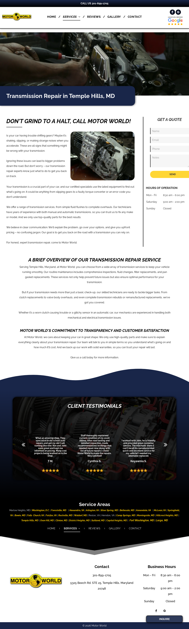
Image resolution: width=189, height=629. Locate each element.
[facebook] (172, 13)
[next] (165, 444)
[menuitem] (52, 16)
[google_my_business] (178, 13)
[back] (23, 444)
